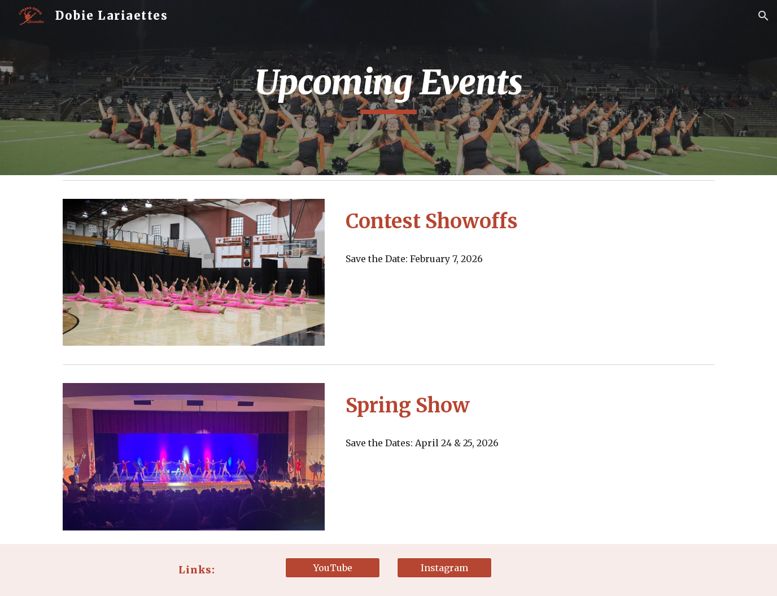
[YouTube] (332, 568)
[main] (388, 87)
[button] (763, 15)
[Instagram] (444, 568)
